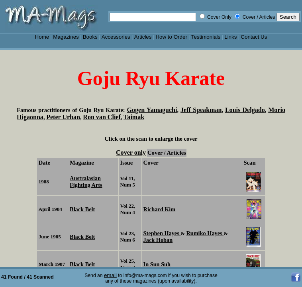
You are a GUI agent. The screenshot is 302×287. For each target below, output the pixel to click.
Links (230, 37)
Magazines (66, 37)
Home (42, 37)
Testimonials (206, 37)
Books (90, 37)
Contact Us (254, 37)
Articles (143, 37)
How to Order (171, 37)
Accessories (116, 37)
